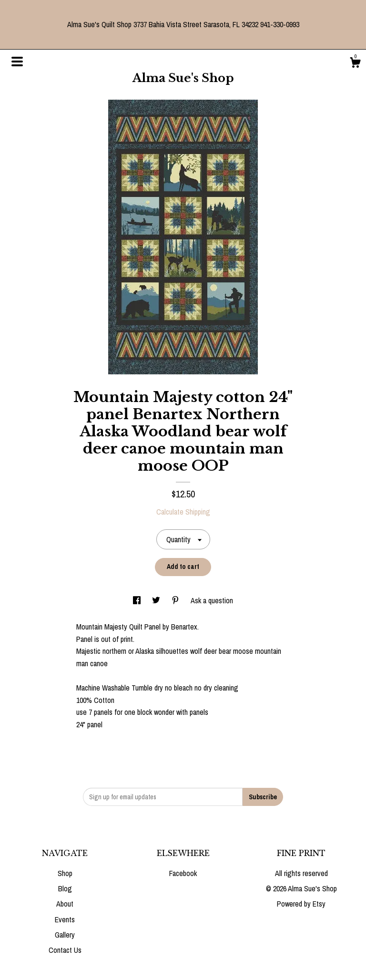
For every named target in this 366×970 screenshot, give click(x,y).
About (64, 903)
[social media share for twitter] (157, 600)
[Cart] (355, 64)
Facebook (183, 873)
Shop (65, 873)
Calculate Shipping (183, 511)
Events (65, 919)
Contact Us (65, 950)
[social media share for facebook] (137, 600)
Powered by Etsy (301, 903)
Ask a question (212, 600)
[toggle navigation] (17, 61)
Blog (65, 888)
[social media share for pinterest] (176, 600)
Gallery (65, 934)
